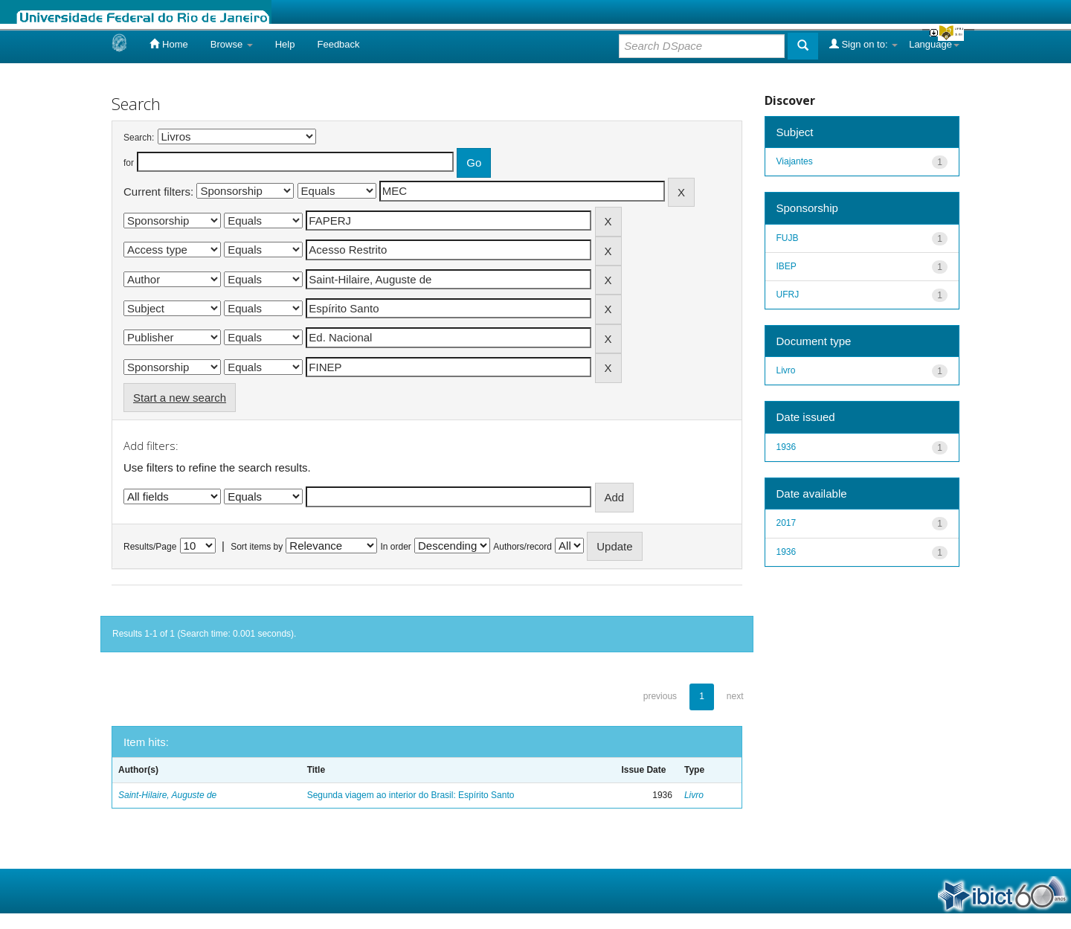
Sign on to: (863, 44)
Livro (694, 795)
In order (396, 546)
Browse (231, 44)
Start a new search (179, 397)
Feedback (338, 44)
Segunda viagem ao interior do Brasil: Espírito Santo (411, 795)
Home (168, 44)
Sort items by (257, 546)
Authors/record (522, 546)
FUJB (787, 238)
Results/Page (149, 546)
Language (934, 44)
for (128, 163)
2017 (786, 523)
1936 (786, 447)
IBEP (786, 266)
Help (285, 44)
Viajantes (794, 161)
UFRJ (788, 294)
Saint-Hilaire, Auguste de (167, 795)
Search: (138, 137)
